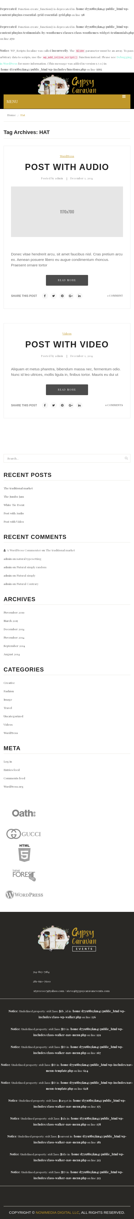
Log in (8, 761)
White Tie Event (14, 505)
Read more (67, 280)
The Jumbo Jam (14, 496)
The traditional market (18, 488)
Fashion (9, 691)
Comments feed (14, 778)
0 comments (114, 405)
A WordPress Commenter (24, 550)
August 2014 (12, 654)
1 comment (115, 295)
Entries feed (12, 770)
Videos (67, 333)
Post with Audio (67, 167)
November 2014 (14, 637)
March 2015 (11, 621)
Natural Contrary (28, 584)
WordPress (67, 156)
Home (11, 115)
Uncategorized (13, 716)
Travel (8, 708)
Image (8, 699)
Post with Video (67, 344)
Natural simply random (31, 567)
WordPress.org (13, 786)
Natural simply (26, 575)
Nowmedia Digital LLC (57, 1212)
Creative (9, 683)
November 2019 (14, 612)
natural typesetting (29, 559)
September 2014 (14, 646)
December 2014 (14, 629)
